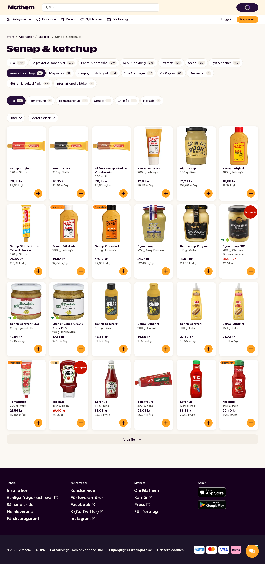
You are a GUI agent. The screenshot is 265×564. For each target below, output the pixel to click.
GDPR (40, 550)
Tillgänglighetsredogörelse (130, 550)
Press (142, 504)
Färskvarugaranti (23, 518)
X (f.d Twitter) (87, 511)
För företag (146, 511)
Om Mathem (146, 490)
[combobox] (103, 7)
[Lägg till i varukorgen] (38, 193)
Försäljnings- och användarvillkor (76, 550)
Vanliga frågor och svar (32, 497)
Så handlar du (20, 504)
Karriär (143, 497)
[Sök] (46, 7)
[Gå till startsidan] (21, 7)
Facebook (82, 504)
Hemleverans (20, 511)
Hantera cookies (170, 550)
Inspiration (17, 490)
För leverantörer (86, 497)
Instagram (83, 518)
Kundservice (82, 490)
